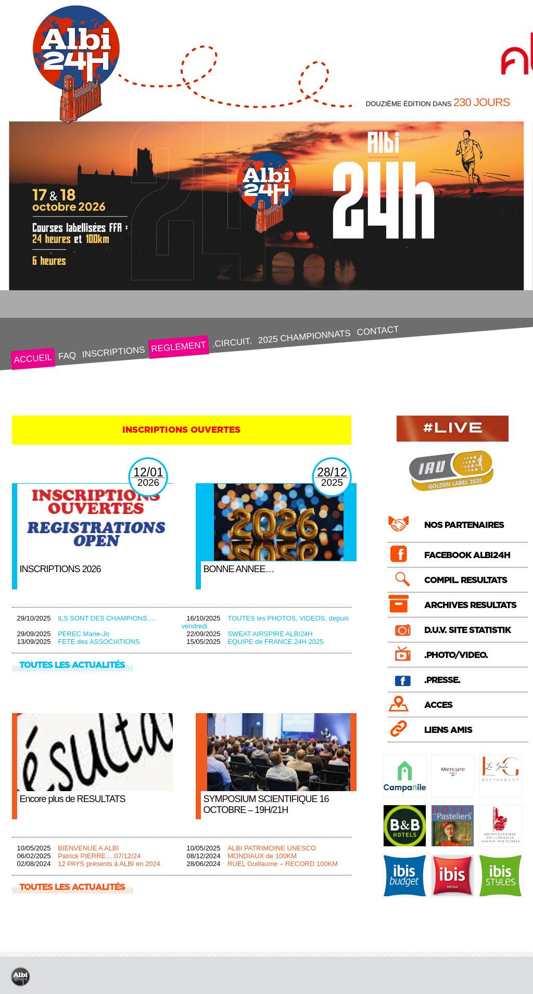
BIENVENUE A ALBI (88, 848)
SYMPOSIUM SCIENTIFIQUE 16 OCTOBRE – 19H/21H (266, 804)
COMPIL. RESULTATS (465, 580)
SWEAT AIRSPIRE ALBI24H (270, 634)
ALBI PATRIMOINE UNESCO (271, 848)
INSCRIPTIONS (113, 352)
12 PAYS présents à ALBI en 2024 (109, 864)
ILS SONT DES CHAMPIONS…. (107, 618)
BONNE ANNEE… (239, 569)
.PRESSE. (442, 680)
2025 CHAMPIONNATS (304, 336)
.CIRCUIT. (232, 342)
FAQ (67, 356)
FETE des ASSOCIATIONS (98, 642)
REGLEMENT (178, 347)
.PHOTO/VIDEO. (456, 655)
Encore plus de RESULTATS (72, 799)
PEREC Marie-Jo (83, 634)
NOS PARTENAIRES (464, 525)
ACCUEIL (32, 358)
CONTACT (377, 330)
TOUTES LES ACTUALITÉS (72, 665)
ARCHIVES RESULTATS (470, 605)
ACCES (438, 705)
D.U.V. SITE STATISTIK (467, 630)
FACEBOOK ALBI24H (467, 555)
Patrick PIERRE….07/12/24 (99, 856)
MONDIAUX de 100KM (262, 856)
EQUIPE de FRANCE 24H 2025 (275, 642)
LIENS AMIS (448, 730)
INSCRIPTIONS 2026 (60, 569)
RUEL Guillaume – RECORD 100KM (282, 864)
